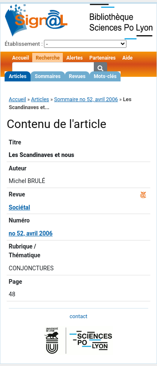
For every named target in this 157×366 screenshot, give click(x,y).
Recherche (47, 58)
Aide (127, 58)
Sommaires (47, 76)
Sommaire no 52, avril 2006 (86, 99)
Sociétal (19, 207)
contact (78, 316)
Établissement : (24, 44)
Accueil (20, 58)
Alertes (74, 58)
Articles (17, 76)
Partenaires (103, 58)
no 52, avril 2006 (31, 233)
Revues (77, 76)
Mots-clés (105, 76)
